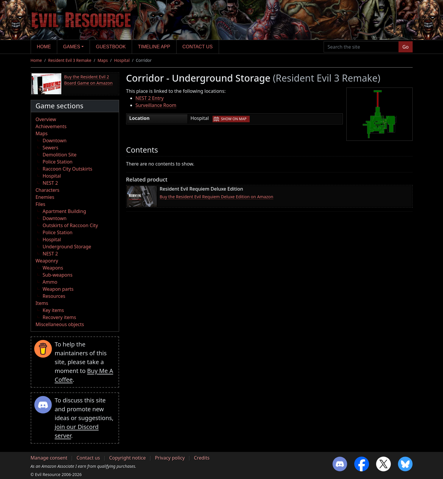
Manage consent (49, 458)
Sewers (50, 147)
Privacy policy (170, 458)
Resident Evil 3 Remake (69, 60)
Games (71, 46)
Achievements (51, 126)
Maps (103, 60)
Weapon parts (58, 289)
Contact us (197, 46)
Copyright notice (127, 458)
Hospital (122, 60)
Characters (48, 190)
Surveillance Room (156, 105)
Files (40, 204)
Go (405, 47)
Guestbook (111, 46)
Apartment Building (64, 211)
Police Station (58, 161)
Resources (54, 296)
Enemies (45, 197)
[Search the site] (361, 46)
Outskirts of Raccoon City (70, 225)
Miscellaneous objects (60, 324)
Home (44, 46)
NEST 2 (50, 183)
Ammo (50, 282)
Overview (46, 119)
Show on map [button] (233, 118)
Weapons (53, 268)
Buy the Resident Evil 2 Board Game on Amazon (88, 80)
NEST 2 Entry (150, 98)
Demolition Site (60, 154)
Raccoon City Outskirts (68, 169)
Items (42, 303)
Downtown (55, 140)
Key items (53, 310)
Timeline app (154, 46)
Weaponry (47, 260)
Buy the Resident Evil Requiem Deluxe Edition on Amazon (217, 196)
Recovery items (59, 317)
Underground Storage (67, 246)
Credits (202, 458)
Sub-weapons (58, 275)
